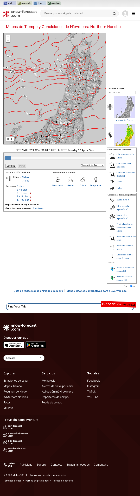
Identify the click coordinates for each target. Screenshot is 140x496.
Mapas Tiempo (12, 386)
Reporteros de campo (55, 397)
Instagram (93, 386)
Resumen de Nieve (15, 391)
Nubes (119, 188)
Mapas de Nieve (124, 120)
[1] (125, 280)
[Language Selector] (23, 358)
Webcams (57, 185)
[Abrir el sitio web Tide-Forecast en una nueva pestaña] (39, 3)
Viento (70, 185)
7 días (25, 180)
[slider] (8, 158)
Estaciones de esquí (15, 380)
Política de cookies (63, 480)
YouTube (92, 397)
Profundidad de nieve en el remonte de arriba (126, 227)
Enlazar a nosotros (78, 464)
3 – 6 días (22, 189)
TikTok (91, 391)
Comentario (101, 464)
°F (134, 286)
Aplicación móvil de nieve (57, 391)
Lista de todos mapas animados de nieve (38, 290)
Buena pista (122, 199)
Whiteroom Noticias (15, 397)
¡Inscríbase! (38, 208)
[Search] (115, 14)
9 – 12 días (22, 196)
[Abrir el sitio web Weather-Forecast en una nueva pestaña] (54, 3)
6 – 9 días (22, 193)
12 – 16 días (23, 199)
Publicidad (26, 464)
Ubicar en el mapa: (116, 88)
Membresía (48, 380)
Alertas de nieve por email (57, 386)
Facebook (93, 380)
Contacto (56, 464)
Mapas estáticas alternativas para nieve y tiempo (97, 290)
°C (126, 286)
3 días (25, 177)
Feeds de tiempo (52, 402)
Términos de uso (12, 480)
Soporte (41, 464)
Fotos (7, 402)
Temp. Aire (95, 185)
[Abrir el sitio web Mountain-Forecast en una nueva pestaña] (24, 3)
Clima (83, 185)
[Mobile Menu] (133, 13)
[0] (129, 199)
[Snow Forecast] (20, 13)
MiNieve (8, 408)
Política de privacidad (37, 480)
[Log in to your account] (125, 13)
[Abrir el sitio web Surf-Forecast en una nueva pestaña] (9, 3)
